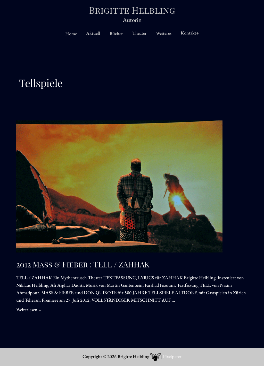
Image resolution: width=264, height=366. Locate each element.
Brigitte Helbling (132, 10)
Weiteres (163, 33)
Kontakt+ (190, 33)
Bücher (116, 33)
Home (71, 34)
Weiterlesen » (28, 309)
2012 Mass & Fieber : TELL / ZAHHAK (83, 264)
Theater (139, 33)
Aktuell (93, 33)
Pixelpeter (172, 356)
